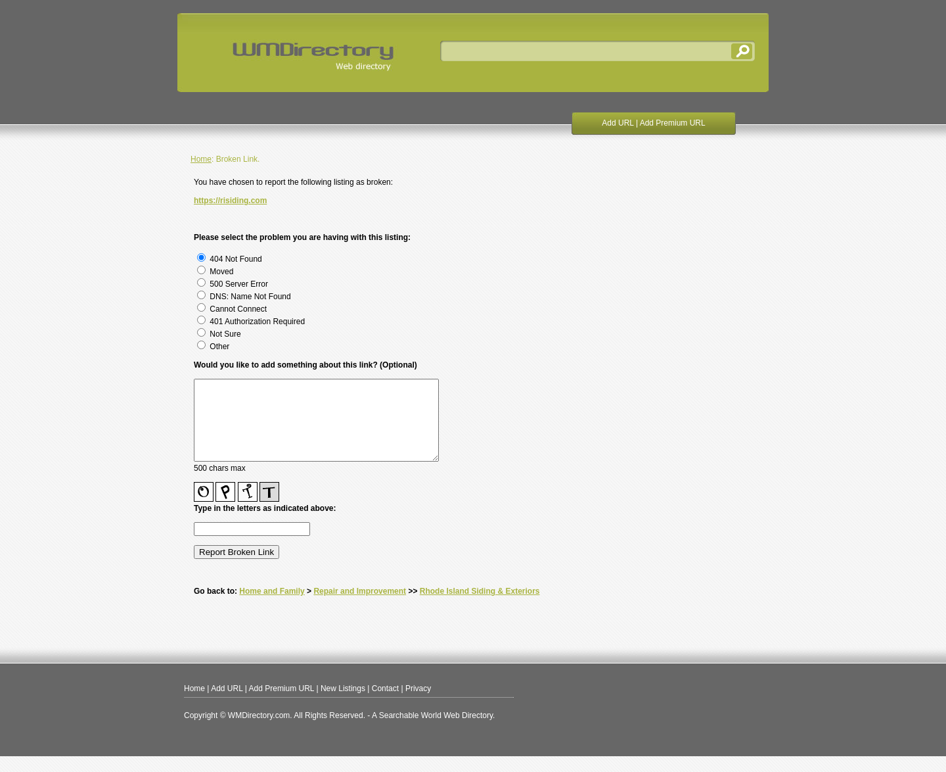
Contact (385, 704)
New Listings (343, 704)
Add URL (617, 123)
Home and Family (271, 607)
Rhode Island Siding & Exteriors (480, 607)
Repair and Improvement (359, 607)
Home (201, 159)
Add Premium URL (673, 123)
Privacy (418, 704)
